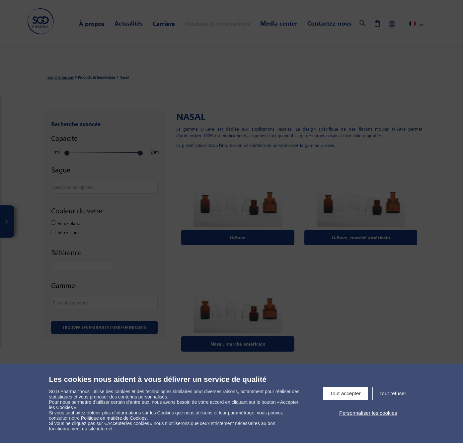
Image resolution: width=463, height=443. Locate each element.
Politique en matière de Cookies (114, 418)
